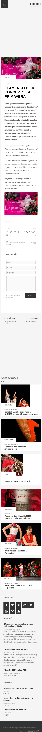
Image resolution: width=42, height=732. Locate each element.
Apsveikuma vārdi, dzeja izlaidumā (18, 688)
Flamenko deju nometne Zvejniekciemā (15, 447)
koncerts (8, 244)
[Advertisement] (21, 34)
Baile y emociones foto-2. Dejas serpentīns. (18, 586)
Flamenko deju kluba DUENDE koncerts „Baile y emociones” (17, 517)
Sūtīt (30, 295)
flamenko (22, 242)
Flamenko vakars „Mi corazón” (18, 481)
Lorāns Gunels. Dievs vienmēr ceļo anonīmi (18, 699)
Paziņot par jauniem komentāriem (13, 296)
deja (11, 242)
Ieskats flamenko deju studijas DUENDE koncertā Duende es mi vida (21, 413)
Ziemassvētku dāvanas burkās (16, 649)
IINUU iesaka (8, 84)
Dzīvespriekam (9, 409)
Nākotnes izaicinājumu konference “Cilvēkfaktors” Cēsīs (18, 625)
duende (15, 242)
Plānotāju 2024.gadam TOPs (15, 670)
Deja (16, 409)
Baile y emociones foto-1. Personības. (15, 552)
